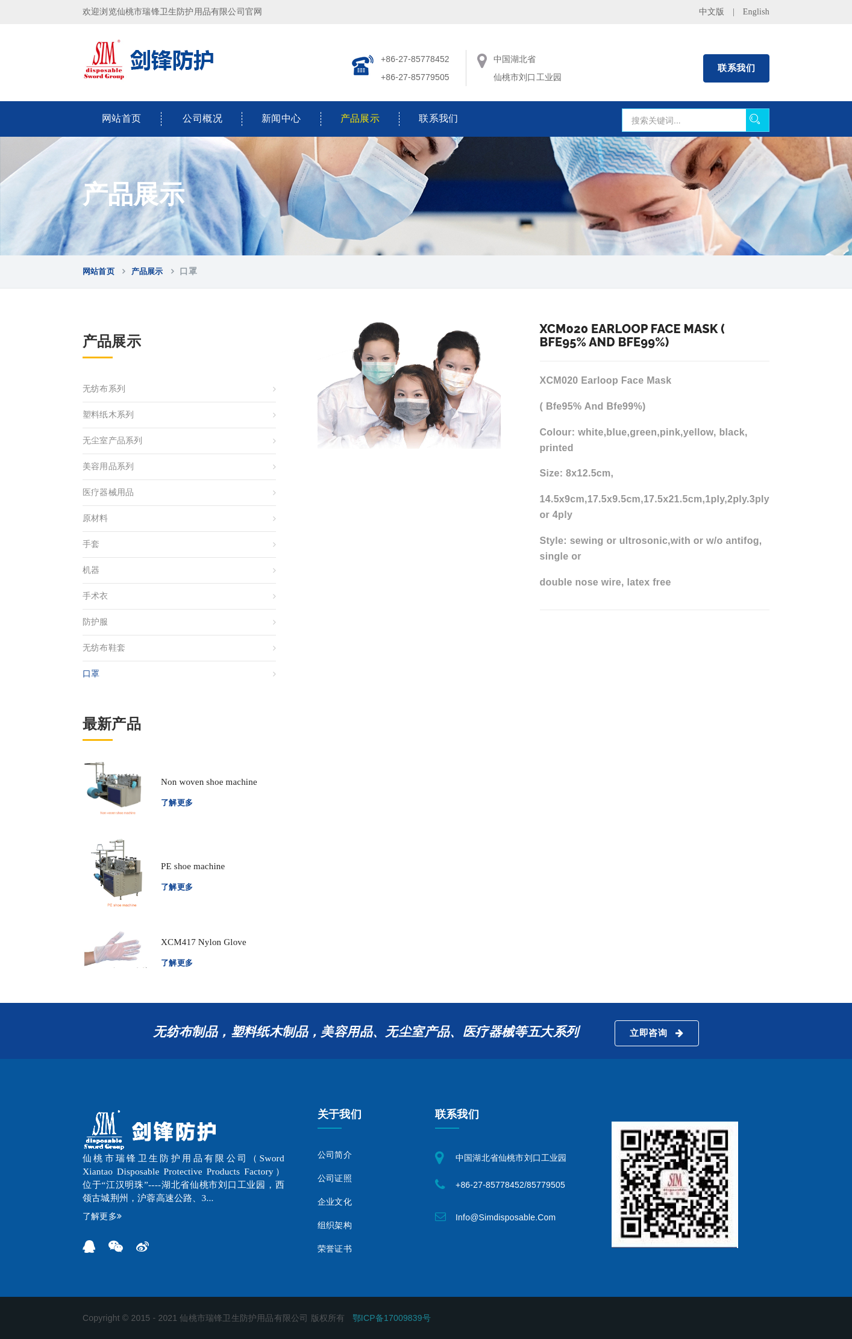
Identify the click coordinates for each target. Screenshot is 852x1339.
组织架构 (335, 1225)
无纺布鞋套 (104, 647)
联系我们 (736, 68)
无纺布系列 (104, 388)
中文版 (712, 11)
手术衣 (95, 596)
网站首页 (122, 118)
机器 (91, 570)
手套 (91, 544)
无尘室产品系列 (112, 440)
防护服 (95, 621)
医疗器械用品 (108, 492)
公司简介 (335, 1155)
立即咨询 (656, 1033)
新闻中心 (281, 118)
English (756, 11)
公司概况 (202, 118)
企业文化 (335, 1201)
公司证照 (335, 1178)
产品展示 (360, 118)
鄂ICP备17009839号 (391, 1318)
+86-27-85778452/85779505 (510, 1185)
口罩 (91, 673)
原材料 (95, 518)
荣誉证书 (335, 1248)
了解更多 (177, 802)
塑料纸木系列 (108, 414)
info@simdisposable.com (506, 1217)
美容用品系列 (108, 466)
